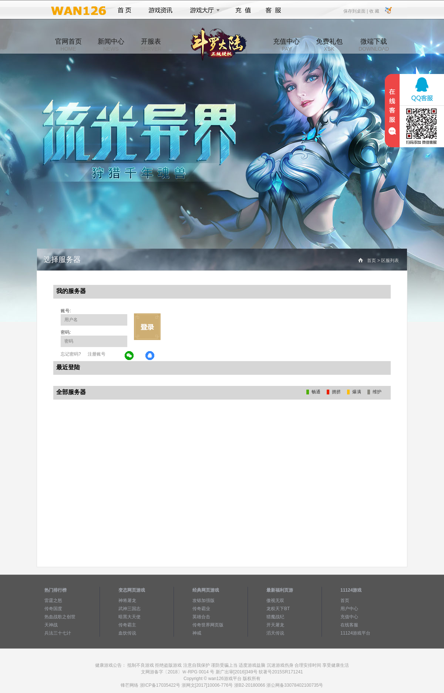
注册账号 (96, 354)
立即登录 (147, 326)
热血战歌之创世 (59, 616)
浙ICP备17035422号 (160, 685)
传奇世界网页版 (207, 625)
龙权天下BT (278, 608)
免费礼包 (329, 45)
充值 (243, 10)
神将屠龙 (127, 600)
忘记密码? (71, 354)
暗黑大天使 (129, 616)
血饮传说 (127, 633)
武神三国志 (129, 608)
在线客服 (349, 625)
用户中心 (349, 608)
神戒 (196, 633)
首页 (124, 10)
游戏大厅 (203, 10)
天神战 (51, 625)
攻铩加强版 (203, 600)
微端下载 (374, 45)
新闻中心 (111, 45)
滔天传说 (275, 633)
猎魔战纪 (275, 616)
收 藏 (374, 10)
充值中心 (286, 45)
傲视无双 (275, 600)
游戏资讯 (160, 10)
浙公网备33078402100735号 (294, 685)
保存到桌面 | (356, 10)
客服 (273, 10)
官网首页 (68, 45)
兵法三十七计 (57, 633)
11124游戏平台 (355, 633)
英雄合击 (201, 616)
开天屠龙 (275, 625)
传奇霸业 (201, 608)
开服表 (150, 45)
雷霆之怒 (53, 600)
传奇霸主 (127, 625)
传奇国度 (53, 608)
